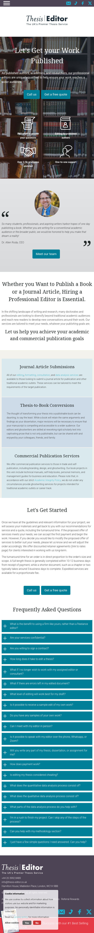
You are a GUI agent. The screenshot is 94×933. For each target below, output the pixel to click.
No (37, 923)
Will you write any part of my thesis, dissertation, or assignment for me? (48, 752)
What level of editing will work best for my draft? (38, 694)
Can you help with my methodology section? (35, 831)
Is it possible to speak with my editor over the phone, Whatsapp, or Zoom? (48, 738)
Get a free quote (55, 94)
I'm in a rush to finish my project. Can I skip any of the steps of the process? (48, 819)
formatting (30, 375)
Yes (27, 923)
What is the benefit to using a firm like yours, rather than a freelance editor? (49, 626)
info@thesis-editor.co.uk (14, 882)
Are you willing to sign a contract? (29, 648)
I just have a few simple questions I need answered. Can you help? (48, 842)
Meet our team (46, 254)
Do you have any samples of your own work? (36, 715)
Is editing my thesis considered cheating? (34, 774)
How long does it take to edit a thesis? (32, 659)
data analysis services (66, 375)
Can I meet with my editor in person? (31, 726)
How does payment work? (25, 764)
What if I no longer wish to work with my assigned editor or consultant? (44, 671)
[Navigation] (6, 3)
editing (20, 375)
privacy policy (21, 917)
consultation (43, 375)
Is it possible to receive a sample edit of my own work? (41, 704)
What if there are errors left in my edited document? (40, 683)
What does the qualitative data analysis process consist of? (44, 796)
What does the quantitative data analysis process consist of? (45, 785)
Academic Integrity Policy (47, 480)
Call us (32, 94)
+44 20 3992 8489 (11, 878)
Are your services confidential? (27, 637)
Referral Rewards (70, 899)
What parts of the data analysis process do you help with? (43, 806)
